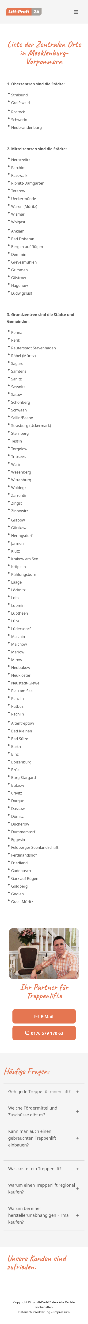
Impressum (61, 1312)
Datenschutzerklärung (34, 1312)
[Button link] (44, 1016)
